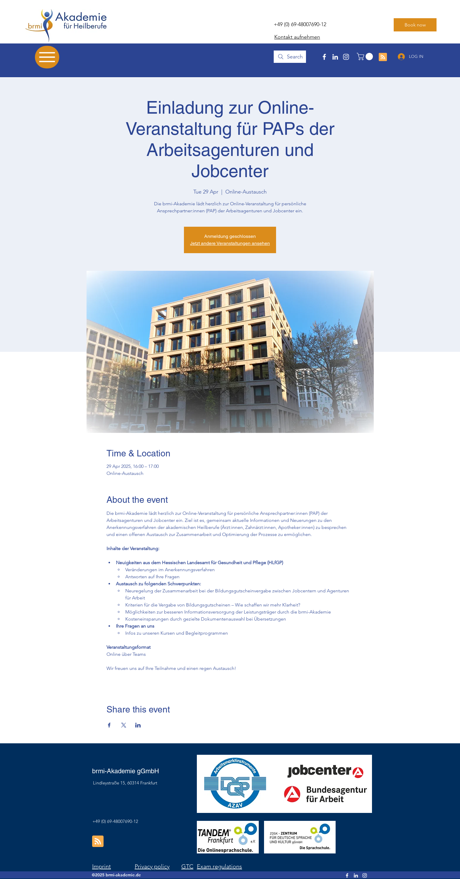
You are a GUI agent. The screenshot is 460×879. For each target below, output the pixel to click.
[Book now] (415, 24)
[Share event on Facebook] (109, 725)
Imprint (101, 866)
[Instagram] (346, 57)
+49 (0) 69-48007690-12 (300, 24)
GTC (187, 866)
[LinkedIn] (335, 57)
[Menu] (47, 57)
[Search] (290, 57)
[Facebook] (324, 57)
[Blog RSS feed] (383, 57)
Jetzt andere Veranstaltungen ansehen (230, 243)
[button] (366, 56)
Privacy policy (152, 866)
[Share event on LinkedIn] (138, 725)
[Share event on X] (123, 725)
